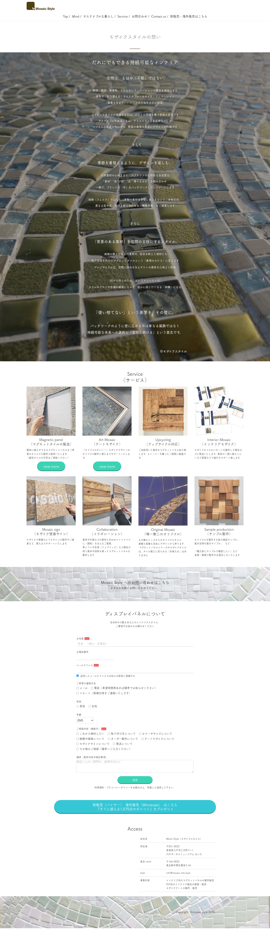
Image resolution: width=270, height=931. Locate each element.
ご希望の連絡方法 (86, 697)
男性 (80, 720)
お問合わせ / (140, 16)
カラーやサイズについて (155, 747)
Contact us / (159, 16)
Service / (123, 16)
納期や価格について (90, 752)
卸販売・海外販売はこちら (188, 16)
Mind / (76, 16)
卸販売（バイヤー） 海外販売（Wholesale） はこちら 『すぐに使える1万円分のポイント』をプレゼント (138, 825)
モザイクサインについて (93, 758)
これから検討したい (90, 747)
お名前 (80, 652)
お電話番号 (82, 666)
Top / (66, 16)
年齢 (78, 729)
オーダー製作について (123, 752)
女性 (93, 720)
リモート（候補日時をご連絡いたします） (104, 707)
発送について (123, 758)
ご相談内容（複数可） (88, 743)
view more (51, 480)
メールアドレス (84, 679)
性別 (78, 716)
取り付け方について (122, 747)
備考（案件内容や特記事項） (92, 771)
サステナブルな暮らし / (99, 16)
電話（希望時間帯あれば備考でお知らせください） (124, 702)
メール (81, 702)
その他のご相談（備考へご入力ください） (104, 763)
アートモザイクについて (158, 752)
